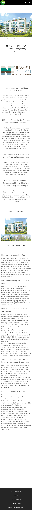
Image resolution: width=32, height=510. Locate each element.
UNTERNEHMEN (16, 491)
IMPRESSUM (17, 503)
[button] (25, 2)
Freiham (14, 39)
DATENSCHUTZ (16, 499)
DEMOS (3, 39)
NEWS (16, 495)
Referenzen (9, 39)
